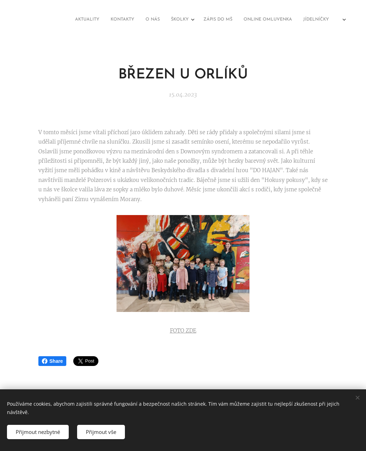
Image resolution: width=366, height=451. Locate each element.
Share (52, 361)
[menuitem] (242, 20)
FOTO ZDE (183, 330)
